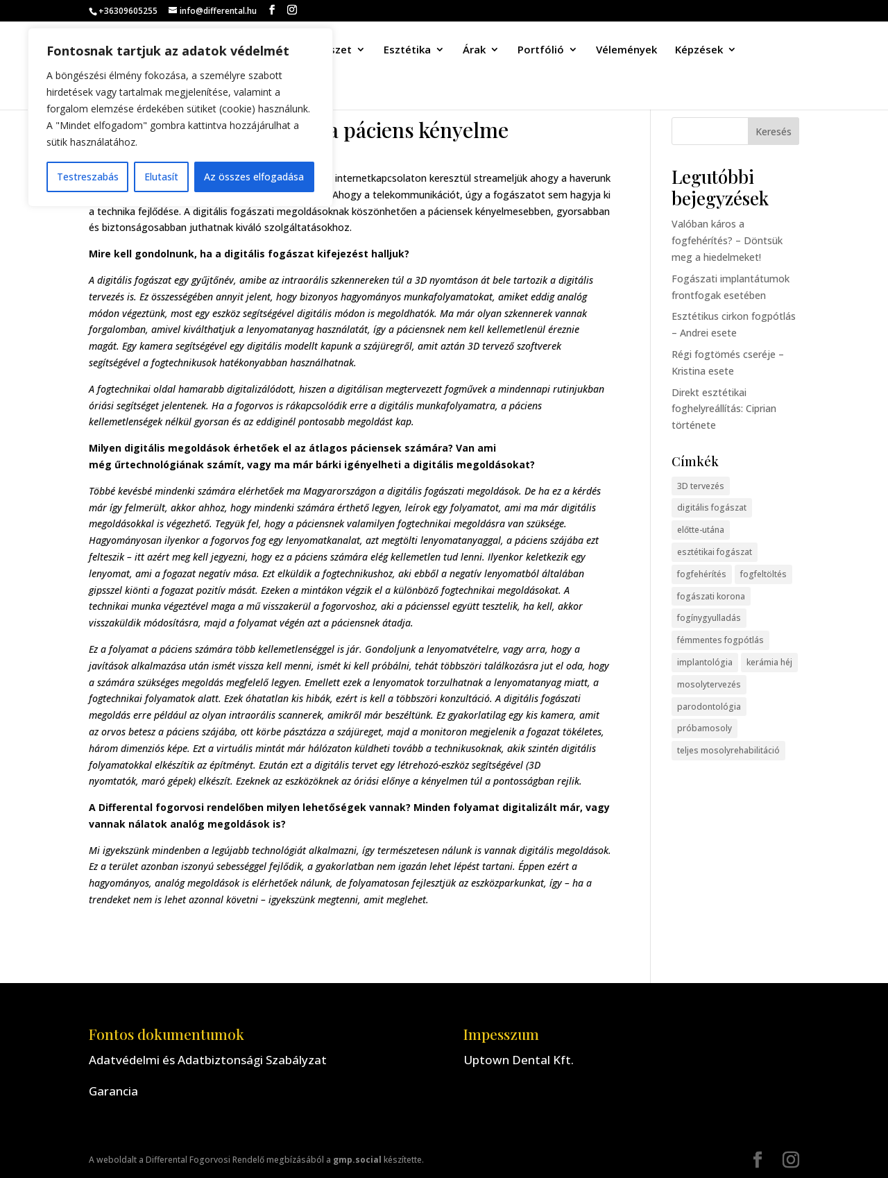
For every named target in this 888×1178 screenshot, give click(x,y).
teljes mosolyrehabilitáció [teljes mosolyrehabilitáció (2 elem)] (728, 750)
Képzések (699, 50)
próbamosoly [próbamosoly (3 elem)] (704, 728)
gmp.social (357, 1160)
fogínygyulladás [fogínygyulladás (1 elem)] (709, 618)
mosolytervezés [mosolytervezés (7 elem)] (709, 684)
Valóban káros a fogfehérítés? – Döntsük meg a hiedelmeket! (727, 240)
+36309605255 (128, 11)
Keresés (773, 131)
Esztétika (407, 50)
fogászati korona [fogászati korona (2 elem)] (711, 596)
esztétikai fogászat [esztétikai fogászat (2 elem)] (714, 552)
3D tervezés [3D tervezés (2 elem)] (700, 486)
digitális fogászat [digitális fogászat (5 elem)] (711, 507)
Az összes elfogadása (254, 176)
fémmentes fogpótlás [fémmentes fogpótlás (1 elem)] (720, 640)
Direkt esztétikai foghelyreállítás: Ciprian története (724, 409)
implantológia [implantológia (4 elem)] (705, 662)
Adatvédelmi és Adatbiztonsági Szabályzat (208, 1060)
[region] (180, 117)
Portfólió (541, 50)
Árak (474, 50)
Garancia (113, 1091)
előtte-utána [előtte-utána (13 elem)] (700, 530)
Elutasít (161, 176)
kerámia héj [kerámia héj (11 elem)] (769, 662)
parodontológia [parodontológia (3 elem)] (709, 706)
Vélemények (626, 50)
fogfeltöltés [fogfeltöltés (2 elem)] (763, 574)
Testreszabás (88, 176)
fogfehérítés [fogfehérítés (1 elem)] (701, 574)
